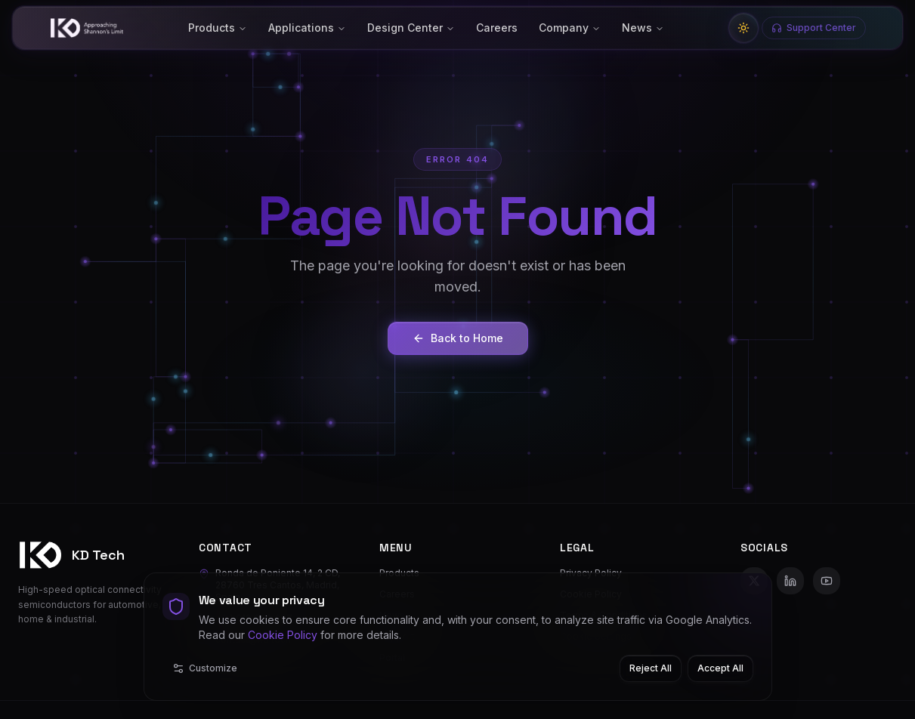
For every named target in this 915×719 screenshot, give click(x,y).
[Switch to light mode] (743, 28)
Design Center (411, 27)
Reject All (650, 668)
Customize (204, 668)
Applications (307, 27)
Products (217, 27)
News (643, 27)
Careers (497, 27)
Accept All (720, 668)
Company (570, 27)
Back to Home (458, 338)
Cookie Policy (282, 634)
